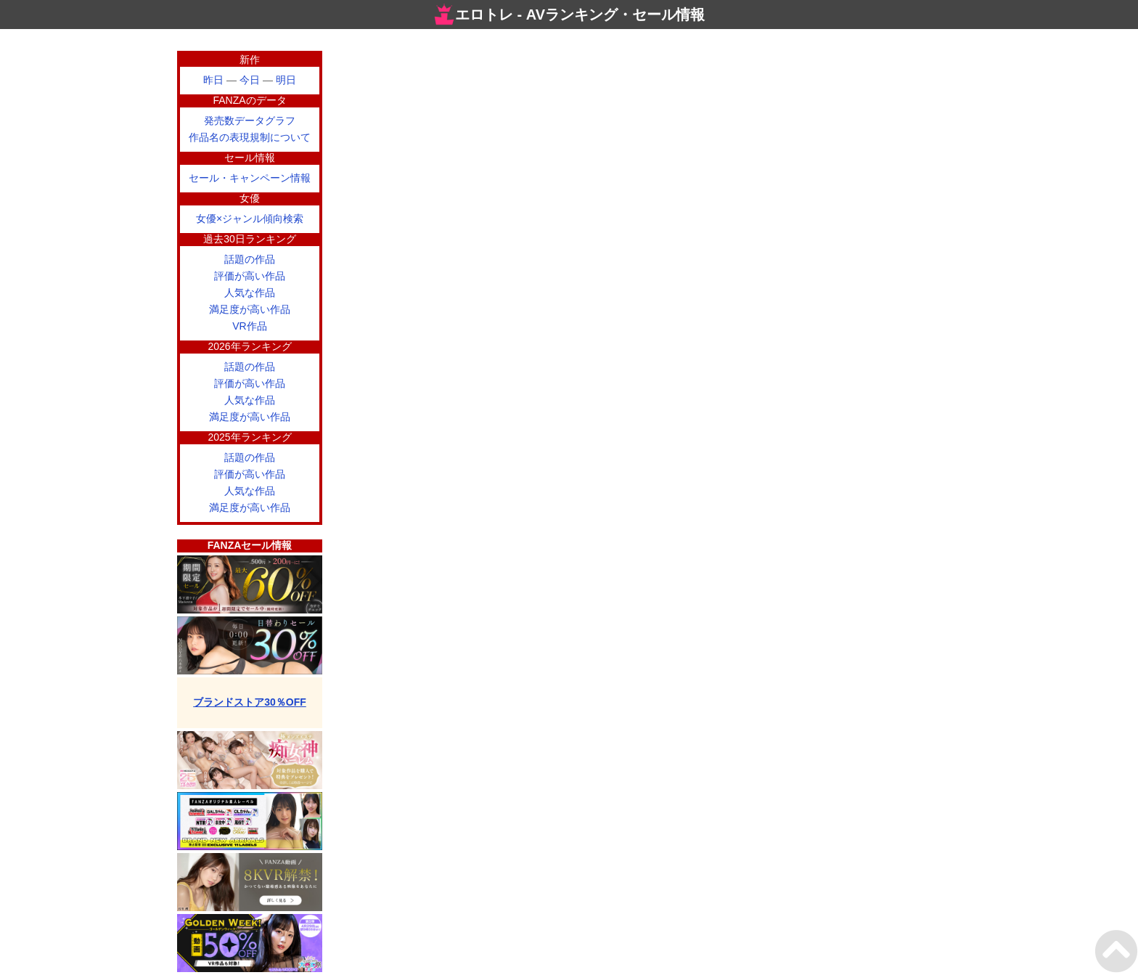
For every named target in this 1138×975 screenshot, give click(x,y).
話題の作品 (249, 259)
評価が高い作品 (249, 276)
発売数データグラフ (249, 120)
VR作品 (249, 326)
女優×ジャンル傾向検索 (249, 218)
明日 (286, 80)
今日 (250, 80)
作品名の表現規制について (250, 137)
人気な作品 (249, 292)
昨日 (213, 80)
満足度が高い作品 (249, 309)
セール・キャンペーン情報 (250, 178)
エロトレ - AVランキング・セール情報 (569, 14)
